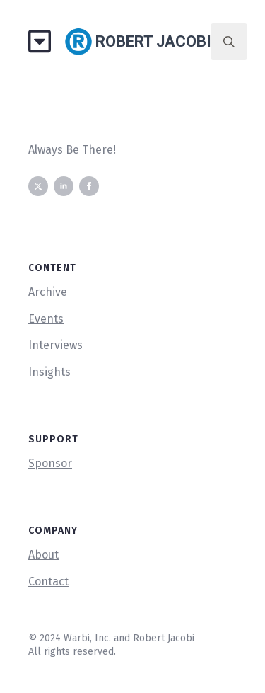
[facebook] (89, 186)
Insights (49, 372)
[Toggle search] (229, 41)
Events (46, 319)
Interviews (55, 345)
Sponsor (50, 463)
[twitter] (38, 186)
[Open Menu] (44, 42)
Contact (48, 581)
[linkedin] (63, 186)
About (43, 554)
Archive (47, 292)
